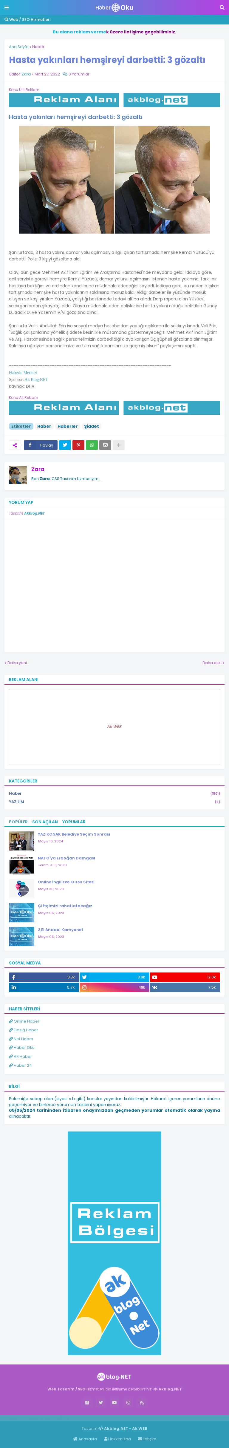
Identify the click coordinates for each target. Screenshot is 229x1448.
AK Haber (20, 1056)
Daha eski (212, 663)
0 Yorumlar (79, 74)
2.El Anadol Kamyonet (60, 930)
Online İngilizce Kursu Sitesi (66, 882)
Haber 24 (20, 1065)
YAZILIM (114, 802)
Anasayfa (85, 1439)
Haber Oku (22, 1047)
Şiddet (91, 426)
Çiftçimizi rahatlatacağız (65, 906)
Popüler (18, 822)
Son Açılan (45, 822)
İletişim (147, 1439)
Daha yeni (17, 663)
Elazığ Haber (23, 1030)
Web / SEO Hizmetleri (27, 19)
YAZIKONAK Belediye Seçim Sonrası (74, 834)
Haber (38, 47)
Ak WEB (114, 726)
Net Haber (21, 1039)
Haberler (68, 426)
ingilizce (62, 1418)
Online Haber (24, 1021)
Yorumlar (74, 822)
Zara (37, 469)
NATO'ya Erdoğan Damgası (66, 858)
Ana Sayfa (19, 47)
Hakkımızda (117, 1439)
